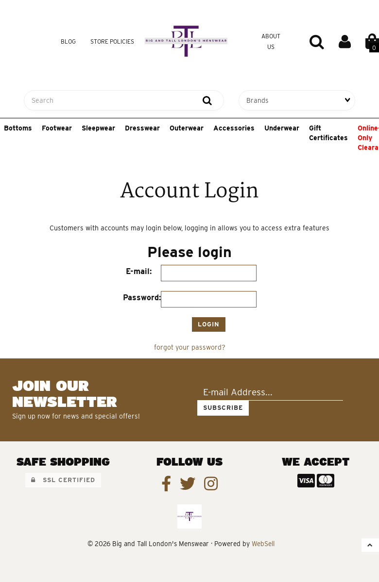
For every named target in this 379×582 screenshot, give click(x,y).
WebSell (263, 544)
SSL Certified (63, 480)
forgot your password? (189, 347)
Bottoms (18, 128)
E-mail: (139, 271)
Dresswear (142, 128)
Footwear (57, 128)
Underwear (281, 128)
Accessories (234, 128)
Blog (68, 41)
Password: (142, 297)
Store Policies (112, 41)
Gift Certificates (328, 133)
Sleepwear (98, 128)
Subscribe (223, 407)
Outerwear (187, 128)
